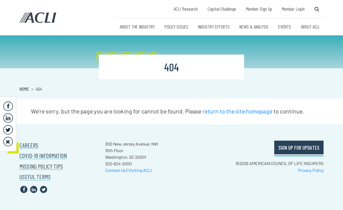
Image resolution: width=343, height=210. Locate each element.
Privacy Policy (311, 170)
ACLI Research (186, 9)
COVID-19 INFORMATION (43, 155)
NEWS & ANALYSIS (253, 27)
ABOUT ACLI (310, 27)
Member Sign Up (259, 9)
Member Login (293, 9)
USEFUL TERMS (35, 176)
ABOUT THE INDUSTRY (137, 27)
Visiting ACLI (140, 170)
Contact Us (115, 170)
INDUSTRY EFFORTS (214, 27)
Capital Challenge (222, 9)
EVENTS (284, 27)
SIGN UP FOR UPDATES (298, 147)
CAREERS (28, 145)
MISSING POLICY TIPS (41, 166)
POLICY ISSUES (176, 27)
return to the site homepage (237, 111)
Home (24, 89)
